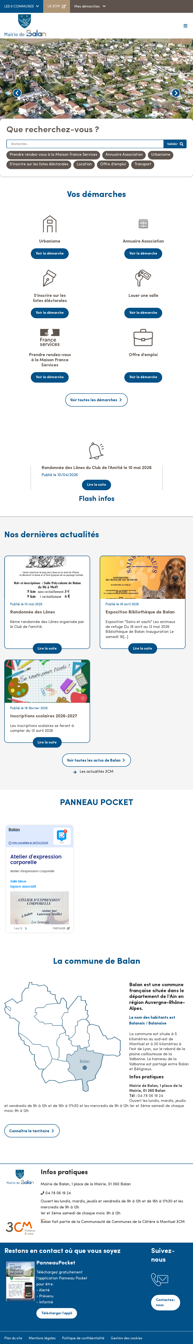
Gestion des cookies (126, 1336)
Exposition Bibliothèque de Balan (140, 611)
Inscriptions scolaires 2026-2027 (43, 715)
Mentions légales (42, 1336)
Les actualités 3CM (96, 770)
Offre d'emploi (113, 165)
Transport (142, 165)
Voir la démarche (50, 253)
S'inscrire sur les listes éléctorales (39, 165)
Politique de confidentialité (83, 1336)
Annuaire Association (124, 155)
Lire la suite (96, 483)
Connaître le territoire (29, 1130)
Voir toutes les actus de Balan (94, 759)
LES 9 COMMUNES (19, 6)
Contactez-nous (165, 1301)
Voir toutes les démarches (93, 399)
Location (84, 165)
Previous (17, 93)
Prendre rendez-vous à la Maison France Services (53, 155)
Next (176, 93)
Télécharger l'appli (56, 1311)
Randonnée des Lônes (32, 611)
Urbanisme (160, 155)
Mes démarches (87, 6)
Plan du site (13, 1336)
